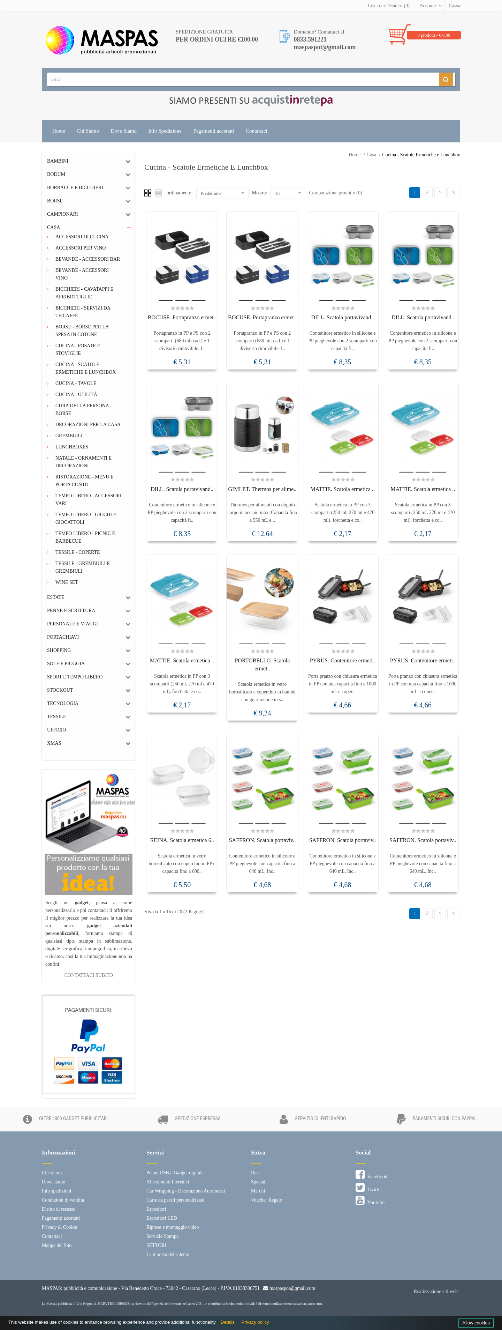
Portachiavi (63, 637)
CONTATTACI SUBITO (88, 975)
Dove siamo (53, 1181)
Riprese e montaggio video (172, 1227)
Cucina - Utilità (76, 394)
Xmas (54, 743)
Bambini (57, 161)
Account (427, 5)
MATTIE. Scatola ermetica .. (342, 489)
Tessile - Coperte (77, 552)
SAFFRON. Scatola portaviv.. (262, 840)
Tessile (56, 716)
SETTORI (156, 1245)
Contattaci (256, 131)
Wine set (66, 582)
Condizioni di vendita (63, 1200)
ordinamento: (180, 192)
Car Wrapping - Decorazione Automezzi (185, 1191)
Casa (371, 154)
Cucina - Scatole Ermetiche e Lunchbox (421, 154)
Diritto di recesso (58, 1209)
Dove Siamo (124, 131)
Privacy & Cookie (59, 1227)
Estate (55, 597)
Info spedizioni (56, 1191)
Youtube (370, 1200)
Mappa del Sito (57, 1245)
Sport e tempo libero (74, 676)
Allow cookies (476, 1322)
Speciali (259, 1181)
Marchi (258, 1191)
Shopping (59, 650)
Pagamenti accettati (213, 131)
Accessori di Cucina (81, 236)
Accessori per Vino (80, 248)
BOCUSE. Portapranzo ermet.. (182, 317)
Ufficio (56, 730)
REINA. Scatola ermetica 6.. (182, 840)
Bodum (56, 174)
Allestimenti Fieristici (167, 1181)
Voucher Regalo (266, 1200)
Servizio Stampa (162, 1236)
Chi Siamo (88, 131)
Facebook (372, 1174)
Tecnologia (62, 703)
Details (228, 1322)
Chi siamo (52, 1172)
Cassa (454, 5)
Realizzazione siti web (436, 1291)
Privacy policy (255, 1322)
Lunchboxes (71, 446)
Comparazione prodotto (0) (335, 192)
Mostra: (259, 192)
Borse (55, 200)
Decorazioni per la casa (88, 424)
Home (58, 131)
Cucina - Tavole (75, 383)
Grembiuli (69, 435)
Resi (255, 1172)
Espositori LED (161, 1218)
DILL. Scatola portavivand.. (342, 317)
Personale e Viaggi (72, 623)
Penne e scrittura (71, 610)
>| (453, 192)
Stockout (60, 690)
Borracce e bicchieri (75, 187)
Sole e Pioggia (66, 663)
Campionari (62, 214)
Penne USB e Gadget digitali (174, 1172)
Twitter (369, 1187)
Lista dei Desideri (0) (389, 5)
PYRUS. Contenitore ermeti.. (342, 660)
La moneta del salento (167, 1254)
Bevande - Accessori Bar (87, 259)
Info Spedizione (165, 131)
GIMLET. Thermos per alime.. (262, 489)
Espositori (156, 1209)
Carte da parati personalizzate (175, 1200)
